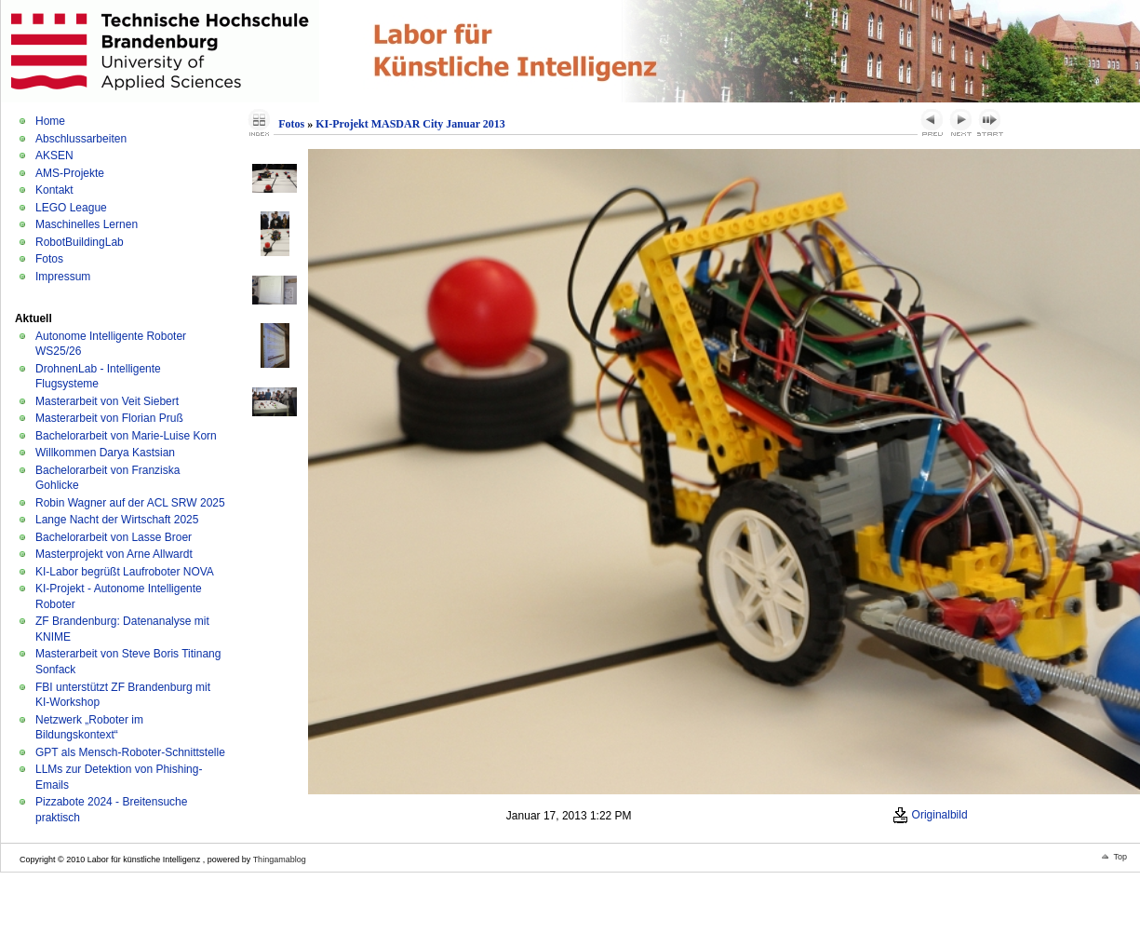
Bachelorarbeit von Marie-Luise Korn (126, 435)
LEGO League (71, 207)
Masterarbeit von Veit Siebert (107, 401)
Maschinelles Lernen (86, 224)
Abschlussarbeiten (81, 138)
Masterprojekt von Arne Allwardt (114, 554)
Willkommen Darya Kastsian (105, 452)
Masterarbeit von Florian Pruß (109, 418)
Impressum (62, 276)
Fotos (49, 258)
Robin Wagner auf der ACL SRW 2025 (130, 502)
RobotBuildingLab (79, 242)
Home (50, 121)
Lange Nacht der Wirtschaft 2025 (116, 519)
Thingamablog (279, 859)
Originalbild (929, 814)
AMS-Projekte (69, 173)
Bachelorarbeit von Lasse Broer (113, 537)
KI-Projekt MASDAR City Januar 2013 (410, 123)
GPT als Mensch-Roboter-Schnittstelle (130, 752)
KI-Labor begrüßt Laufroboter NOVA (124, 571)
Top (1120, 856)
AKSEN (54, 155)
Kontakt (54, 189)
